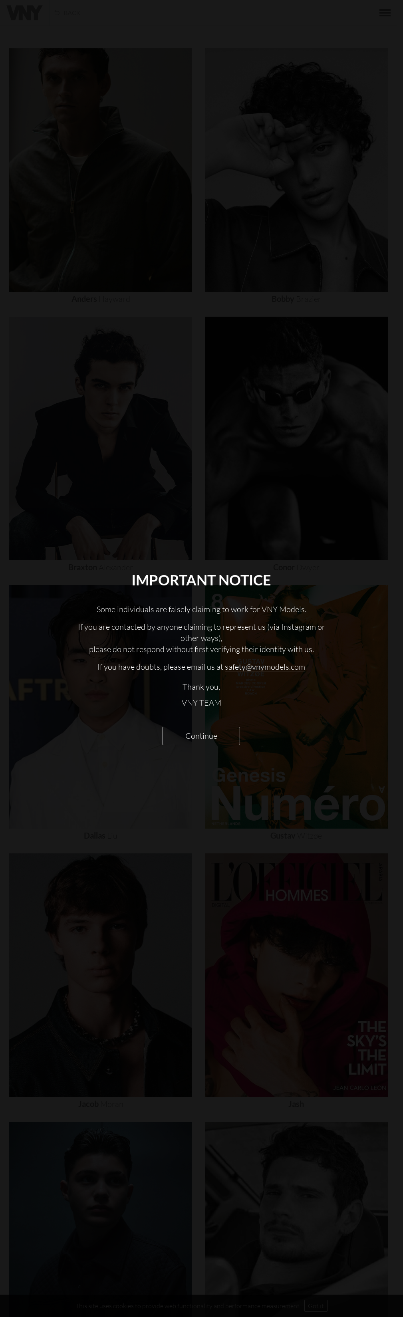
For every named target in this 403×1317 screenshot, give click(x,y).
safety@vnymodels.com (265, 667)
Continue (201, 736)
